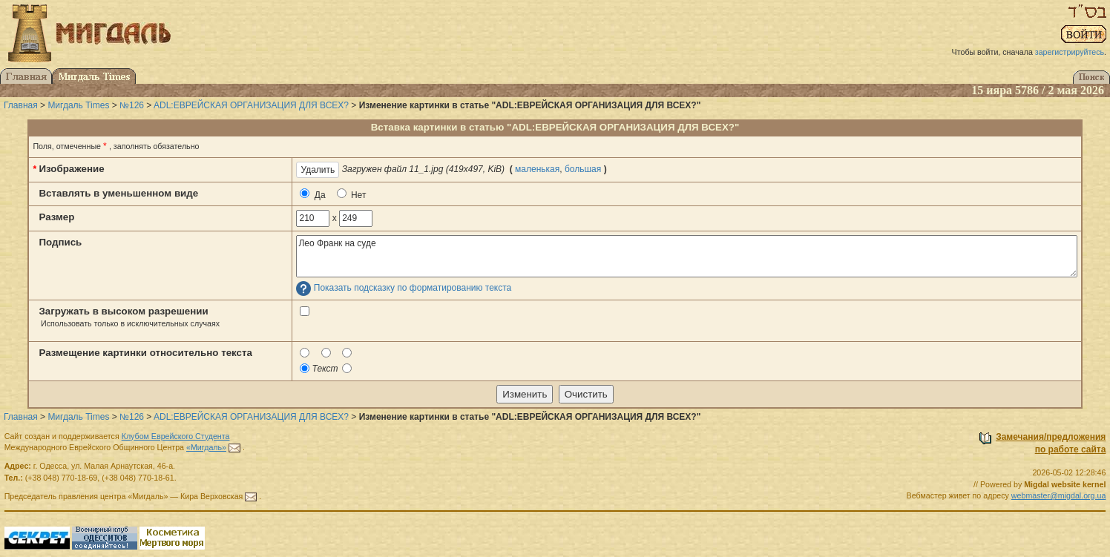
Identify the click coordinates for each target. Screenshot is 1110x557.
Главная (21, 105)
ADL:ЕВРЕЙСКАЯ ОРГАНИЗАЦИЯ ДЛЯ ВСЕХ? (251, 105)
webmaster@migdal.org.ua (1058, 495)
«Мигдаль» (206, 447)
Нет (352, 194)
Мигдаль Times (78, 105)
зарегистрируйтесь (1069, 51)
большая (583, 169)
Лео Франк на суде (686, 256)
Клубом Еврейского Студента (176, 436)
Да (312, 194)
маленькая (537, 169)
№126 (131, 105)
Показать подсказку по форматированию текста (413, 288)
